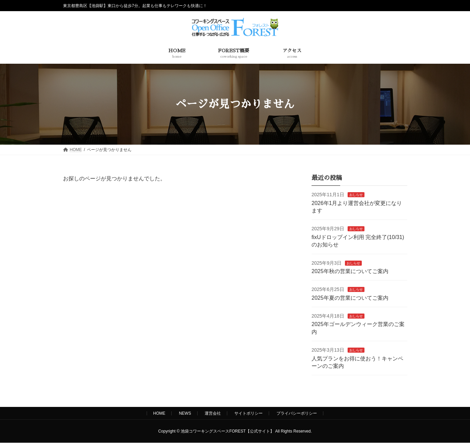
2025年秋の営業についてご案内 (350, 271)
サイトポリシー (248, 413)
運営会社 (213, 413)
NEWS (185, 413)
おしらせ (355, 195)
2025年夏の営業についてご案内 (350, 298)
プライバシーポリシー (296, 413)
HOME (159, 413)
